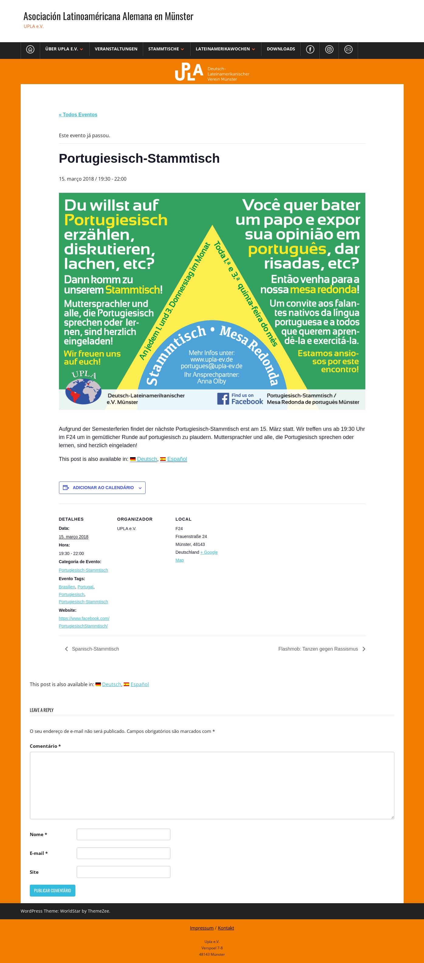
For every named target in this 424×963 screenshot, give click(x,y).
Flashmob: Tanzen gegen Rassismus (319, 649)
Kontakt (226, 928)
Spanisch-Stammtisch (95, 649)
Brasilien (67, 586)
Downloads (281, 49)
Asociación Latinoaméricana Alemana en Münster (108, 16)
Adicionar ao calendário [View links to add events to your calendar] (103, 487)
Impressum (202, 928)
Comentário (45, 746)
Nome (38, 834)
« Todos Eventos (78, 114)
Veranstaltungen (116, 49)
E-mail (39, 853)
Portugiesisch (71, 594)
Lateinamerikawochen (223, 49)
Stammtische (163, 49)
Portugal (85, 586)
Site (34, 872)
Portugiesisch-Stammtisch (83, 570)
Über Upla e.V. (61, 49)
